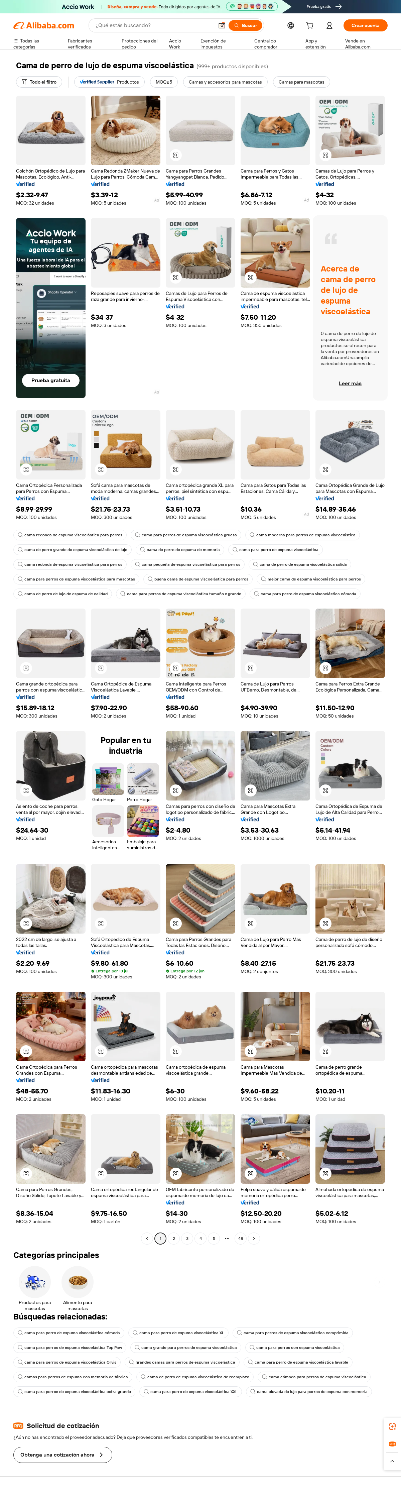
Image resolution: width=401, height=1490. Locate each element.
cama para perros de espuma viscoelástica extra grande (74, 1391)
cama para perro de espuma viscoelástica (275, 549)
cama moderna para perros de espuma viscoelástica (303, 535)
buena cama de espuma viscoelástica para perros (198, 579)
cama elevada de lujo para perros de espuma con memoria (309, 1391)
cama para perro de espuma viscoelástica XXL (191, 1391)
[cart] (311, 26)
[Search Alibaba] (154, 25)
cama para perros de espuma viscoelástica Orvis (67, 1362)
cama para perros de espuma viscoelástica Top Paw (70, 1347)
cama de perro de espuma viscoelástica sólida (300, 564)
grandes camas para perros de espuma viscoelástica (182, 1362)
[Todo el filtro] (39, 82)
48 (240, 1238)
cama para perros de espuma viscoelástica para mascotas (76, 579)
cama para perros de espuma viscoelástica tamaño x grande (180, 594)
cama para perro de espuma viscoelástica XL (178, 1333)
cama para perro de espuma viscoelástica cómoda (305, 594)
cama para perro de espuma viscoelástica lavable (298, 1362)
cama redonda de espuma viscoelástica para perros (70, 535)
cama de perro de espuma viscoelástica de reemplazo (195, 1377)
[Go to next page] (254, 1239)
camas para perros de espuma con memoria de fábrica (73, 1377)
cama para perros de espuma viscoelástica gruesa (186, 535)
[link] (392, 1426)
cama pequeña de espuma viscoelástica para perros (187, 564)
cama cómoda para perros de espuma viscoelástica (314, 1377)
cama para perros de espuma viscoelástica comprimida (293, 1333)
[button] (222, 25)
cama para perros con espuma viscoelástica (295, 1347)
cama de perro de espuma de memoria (180, 549)
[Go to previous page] (147, 1239)
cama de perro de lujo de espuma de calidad (63, 594)
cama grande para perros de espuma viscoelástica (186, 1347)
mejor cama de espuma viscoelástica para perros (311, 579)
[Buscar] (245, 25)
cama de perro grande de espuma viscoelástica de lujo (72, 549)
